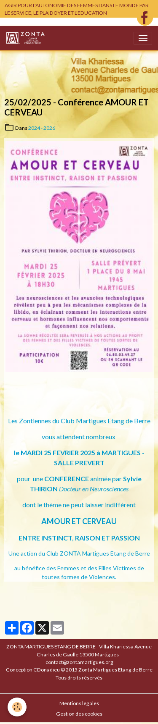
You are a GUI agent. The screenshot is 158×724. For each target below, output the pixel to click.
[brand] (27, 38)
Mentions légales (79, 703)
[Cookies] (17, 707)
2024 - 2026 (41, 128)
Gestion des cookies (79, 714)
